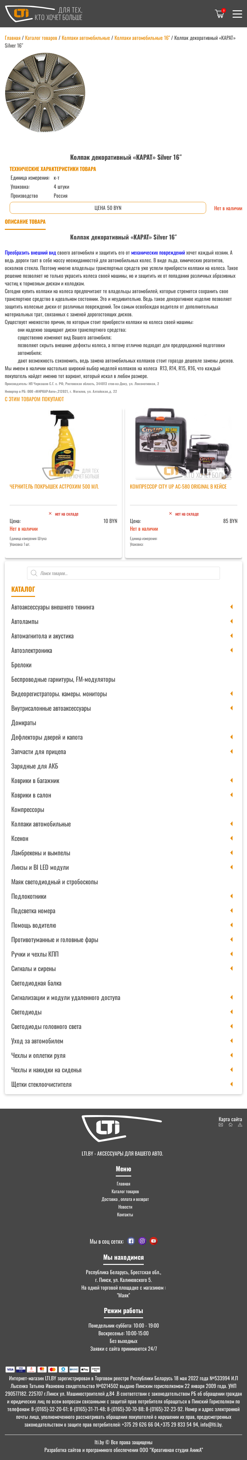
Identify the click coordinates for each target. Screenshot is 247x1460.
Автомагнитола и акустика (42, 635)
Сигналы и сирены (33, 968)
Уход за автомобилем (37, 1040)
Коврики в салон (31, 794)
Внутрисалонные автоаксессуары (51, 708)
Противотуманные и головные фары (54, 939)
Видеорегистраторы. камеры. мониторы (59, 693)
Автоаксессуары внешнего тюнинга (52, 606)
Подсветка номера (33, 910)
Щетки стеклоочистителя (41, 1084)
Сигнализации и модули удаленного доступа (65, 997)
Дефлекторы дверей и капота (47, 737)
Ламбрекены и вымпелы (40, 852)
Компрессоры (27, 809)
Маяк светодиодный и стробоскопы (54, 881)
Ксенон (19, 838)
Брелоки (21, 664)
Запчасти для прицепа (38, 751)
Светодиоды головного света (46, 1026)
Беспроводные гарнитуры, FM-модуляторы (63, 679)
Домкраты (23, 722)
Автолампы (24, 621)
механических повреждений (158, 252)
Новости (125, 1206)
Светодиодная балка (36, 982)
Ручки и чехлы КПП (35, 954)
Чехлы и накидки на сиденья (46, 1069)
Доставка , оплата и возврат (125, 1198)
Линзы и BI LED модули (40, 867)
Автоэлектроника (31, 650)
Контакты (125, 1214)
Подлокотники (28, 896)
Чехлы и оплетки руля (38, 1055)
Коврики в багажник (35, 780)
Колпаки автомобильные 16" (142, 37)
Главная (13, 37)
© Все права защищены (123, 1442)
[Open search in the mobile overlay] (123, 573)
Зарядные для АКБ (34, 766)
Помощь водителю (33, 925)
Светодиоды (26, 1011)
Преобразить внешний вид (30, 252)
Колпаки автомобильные (41, 823)
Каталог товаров (41, 37)
